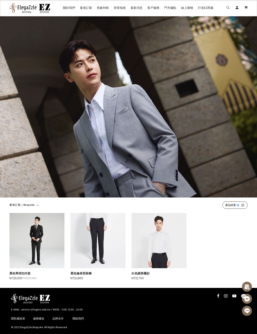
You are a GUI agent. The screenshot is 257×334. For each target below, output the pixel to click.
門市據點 (170, 8)
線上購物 (187, 8)
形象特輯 (103, 8)
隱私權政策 (18, 319)
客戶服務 (153, 8)
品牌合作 (58, 319)
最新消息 (137, 8)
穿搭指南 (120, 8)
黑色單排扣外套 (20, 273)
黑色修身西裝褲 (81, 273)
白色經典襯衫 (141, 273)
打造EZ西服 (205, 8)
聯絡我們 (78, 319)
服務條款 (38, 319)
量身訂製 (86, 8)
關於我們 (69, 8)
